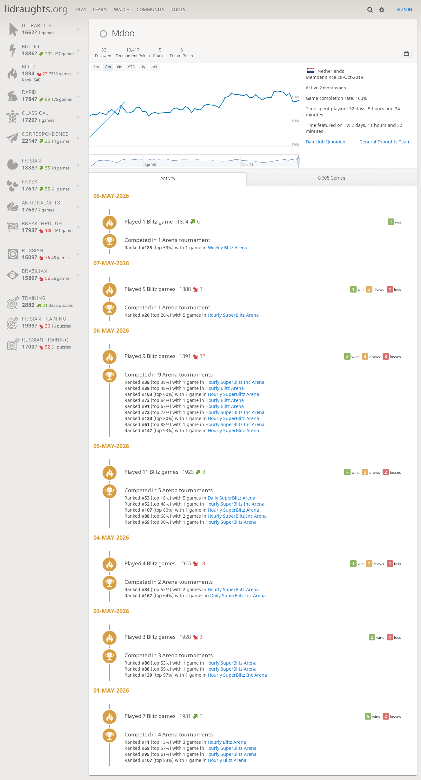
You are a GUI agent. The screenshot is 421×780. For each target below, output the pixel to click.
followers (103, 52)
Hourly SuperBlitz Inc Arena (234, 382)
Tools (178, 9)
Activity (167, 178)
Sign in (404, 9)
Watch (122, 9)
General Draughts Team (385, 142)
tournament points (133, 52)
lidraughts (36, 8)
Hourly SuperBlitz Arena (233, 315)
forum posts (181, 52)
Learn (100, 9)
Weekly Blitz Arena (227, 248)
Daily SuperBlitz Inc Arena (238, 595)
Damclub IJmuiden (325, 142)
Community (150, 9)
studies (160, 52)
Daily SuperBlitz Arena (231, 498)
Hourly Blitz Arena (224, 388)
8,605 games (331, 178)
